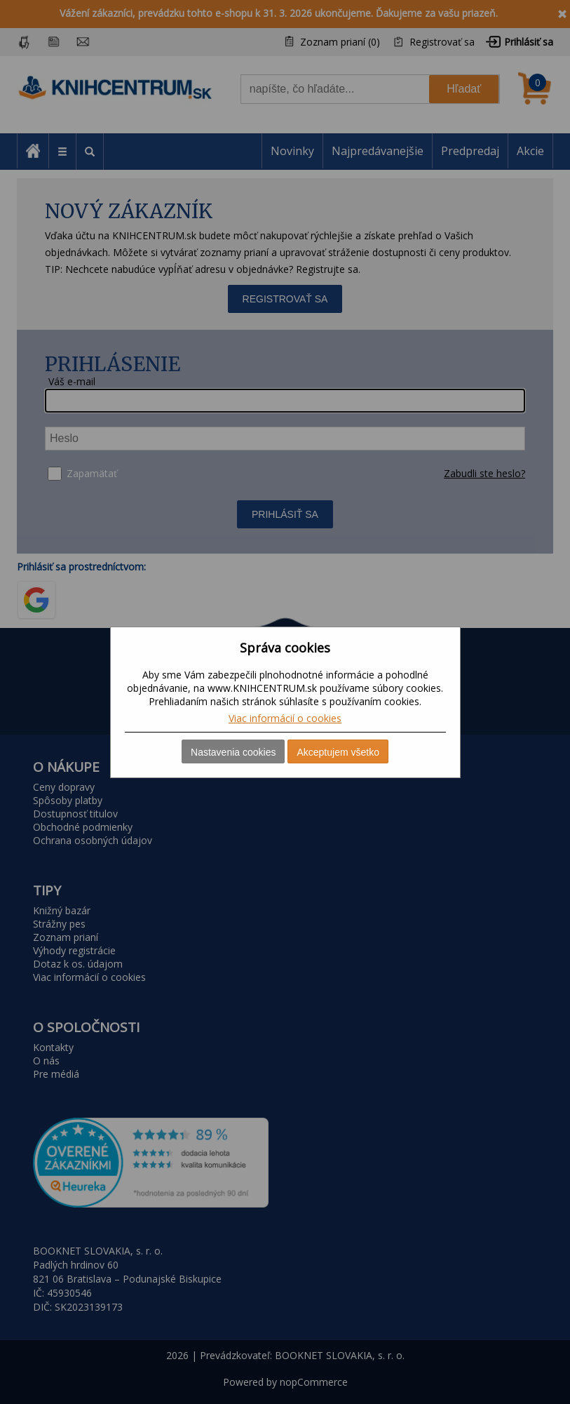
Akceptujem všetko (338, 752)
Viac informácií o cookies (285, 718)
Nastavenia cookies (233, 752)
